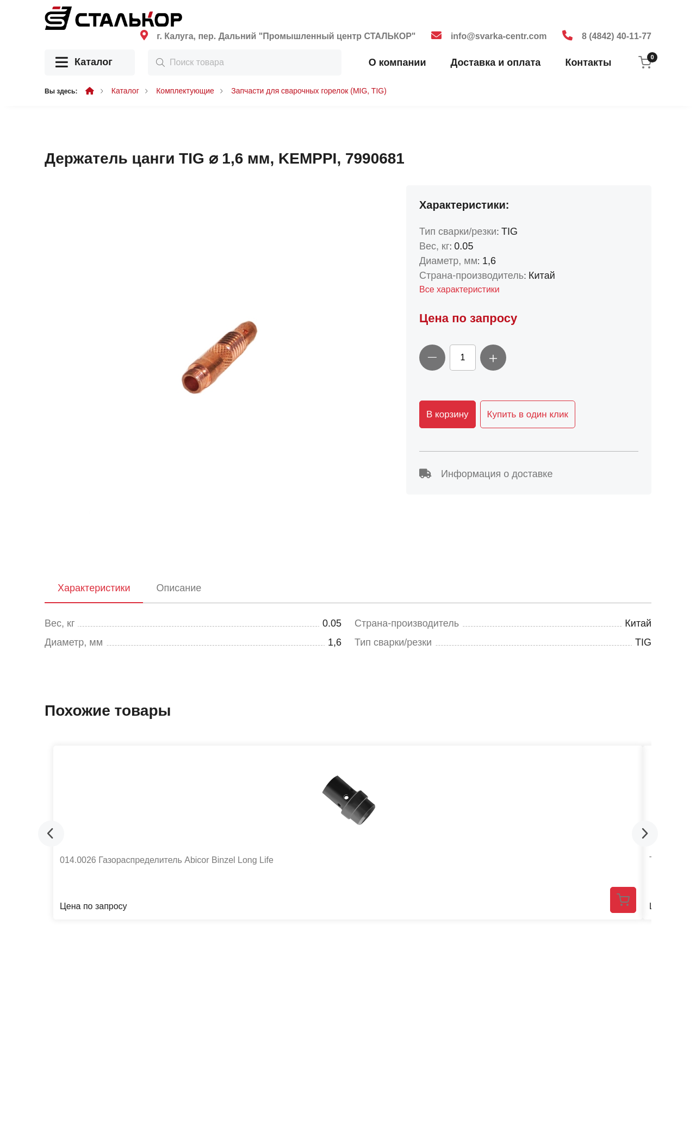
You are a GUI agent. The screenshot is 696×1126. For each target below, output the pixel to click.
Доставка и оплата (495, 62)
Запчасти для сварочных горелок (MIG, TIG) (309, 90)
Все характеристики (459, 289)
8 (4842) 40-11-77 (616, 36)
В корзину (447, 414)
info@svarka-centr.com (499, 36)
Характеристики (94, 588)
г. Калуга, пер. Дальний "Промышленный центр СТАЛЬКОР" (286, 36)
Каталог (84, 63)
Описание (178, 588)
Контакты (588, 62)
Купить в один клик (527, 414)
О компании (397, 62)
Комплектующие (185, 90)
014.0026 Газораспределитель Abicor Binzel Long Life (167, 860)
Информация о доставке (485, 473)
